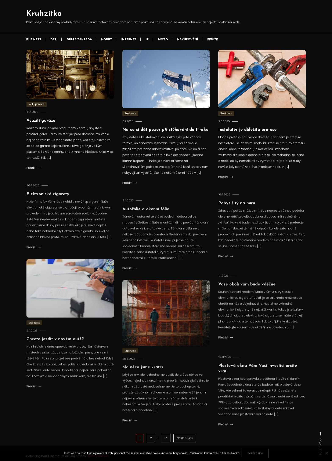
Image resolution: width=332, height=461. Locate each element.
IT (147, 39)
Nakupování (187, 39)
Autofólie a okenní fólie (145, 214)
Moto (163, 39)
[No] (327, 453)
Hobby (106, 39)
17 (165, 438)
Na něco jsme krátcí (142, 372)
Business (33, 39)
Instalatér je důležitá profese (247, 130)
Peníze (212, 39)
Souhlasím (255, 453)
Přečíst (34, 168)
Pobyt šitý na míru (236, 208)
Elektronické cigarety (47, 199)
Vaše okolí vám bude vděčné (246, 289)
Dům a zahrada (79, 39)
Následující (185, 438)
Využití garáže (40, 121)
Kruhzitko (44, 14)
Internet (128, 39)
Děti (53, 39)
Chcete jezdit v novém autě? (55, 344)
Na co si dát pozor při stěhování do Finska (165, 130)
